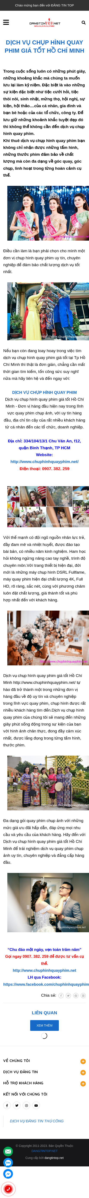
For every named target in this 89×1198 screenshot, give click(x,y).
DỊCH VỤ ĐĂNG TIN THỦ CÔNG (37, 1121)
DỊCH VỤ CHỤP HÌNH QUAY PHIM (44, 392)
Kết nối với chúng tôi (25, 1094)
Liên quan (44, 1012)
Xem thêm (45, 1025)
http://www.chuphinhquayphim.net (44, 970)
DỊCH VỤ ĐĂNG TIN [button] (44, 1072)
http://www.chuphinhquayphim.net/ (45, 461)
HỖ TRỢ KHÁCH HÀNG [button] (44, 1083)
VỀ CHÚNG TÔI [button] (44, 1061)
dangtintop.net (54, 1158)
